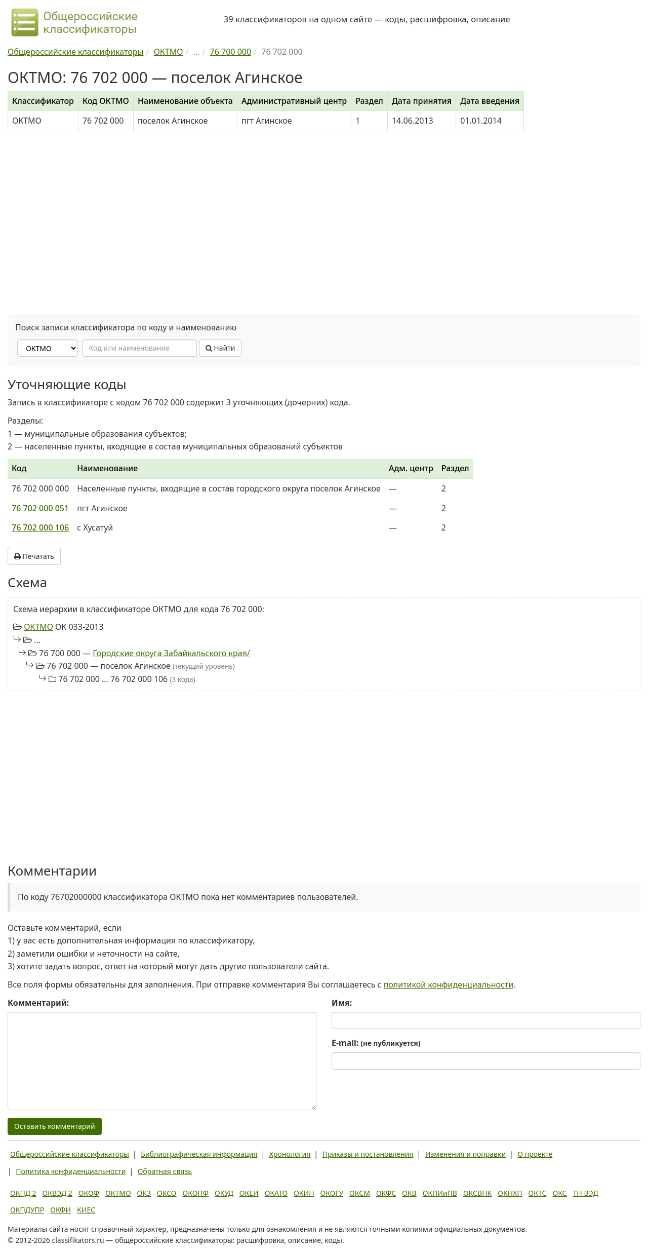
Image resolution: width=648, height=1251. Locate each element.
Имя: (342, 1002)
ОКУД (224, 1193)
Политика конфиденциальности (71, 1171)
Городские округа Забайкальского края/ (171, 653)
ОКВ (409, 1193)
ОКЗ (144, 1193)
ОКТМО (38, 626)
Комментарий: (38, 1002)
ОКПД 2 (23, 1193)
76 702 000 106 (40, 527)
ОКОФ (88, 1193)
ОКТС (538, 1193)
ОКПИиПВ (440, 1193)
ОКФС (386, 1193)
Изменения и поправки (465, 1154)
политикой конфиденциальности (449, 984)
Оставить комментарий (54, 1126)
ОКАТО (276, 1193)
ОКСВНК (477, 1193)
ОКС (559, 1193)
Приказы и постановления (368, 1154)
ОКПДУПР (27, 1210)
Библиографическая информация (199, 1154)
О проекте (534, 1154)
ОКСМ (359, 1193)
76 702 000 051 (40, 508)
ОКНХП (510, 1193)
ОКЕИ (249, 1193)
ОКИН (304, 1193)
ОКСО (166, 1193)
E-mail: (376, 1042)
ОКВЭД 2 (57, 1193)
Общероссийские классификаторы (69, 1154)
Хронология (289, 1154)
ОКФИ (60, 1210)
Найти (220, 348)
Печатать (34, 556)
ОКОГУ (332, 1193)
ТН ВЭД (585, 1193)
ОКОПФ (196, 1193)
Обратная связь (165, 1171)
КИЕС (86, 1210)
